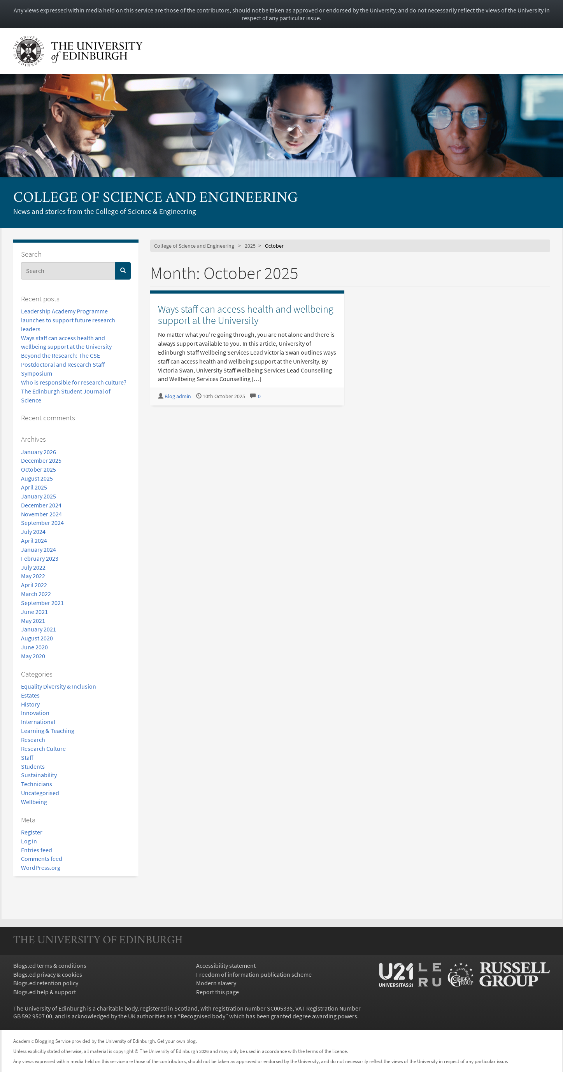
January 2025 (38, 496)
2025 (250, 245)
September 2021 (42, 603)
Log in (29, 841)
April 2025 (34, 487)
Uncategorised (40, 793)
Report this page (217, 992)
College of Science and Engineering (155, 198)
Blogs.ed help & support (44, 992)
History (30, 704)
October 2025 (38, 469)
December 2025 (41, 460)
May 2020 (33, 656)
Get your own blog (176, 1041)
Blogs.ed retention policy (45, 983)
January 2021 (38, 629)
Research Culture (43, 748)
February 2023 (39, 558)
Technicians (36, 784)
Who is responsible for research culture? (73, 382)
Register (31, 832)
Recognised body (203, 1016)
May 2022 (33, 576)
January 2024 (38, 549)
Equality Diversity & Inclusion (58, 686)
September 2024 (42, 522)
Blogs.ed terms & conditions (49, 965)
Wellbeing (34, 802)
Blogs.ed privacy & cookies (47, 974)
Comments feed (41, 858)
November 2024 (41, 514)
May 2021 (33, 620)
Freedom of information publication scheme (254, 974)
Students (33, 766)
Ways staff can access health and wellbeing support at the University (245, 315)
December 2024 (41, 505)
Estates (30, 695)
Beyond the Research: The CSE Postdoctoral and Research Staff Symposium (63, 364)
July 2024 (33, 531)
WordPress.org (40, 867)
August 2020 (37, 638)
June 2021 (34, 612)
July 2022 (33, 567)
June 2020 (34, 647)
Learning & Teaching (47, 730)
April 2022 (34, 585)
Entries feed (36, 850)
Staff (27, 757)
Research (33, 739)
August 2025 (37, 478)
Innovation (35, 713)
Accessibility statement (226, 965)
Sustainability (39, 775)
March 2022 (36, 594)
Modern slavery (216, 983)
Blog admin (178, 396)
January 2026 (38, 452)
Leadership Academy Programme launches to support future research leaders (68, 320)
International (38, 722)
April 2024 (34, 540)
